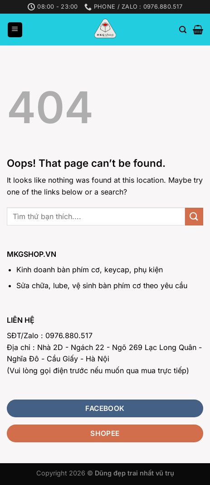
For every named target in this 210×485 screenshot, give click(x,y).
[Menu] (15, 29)
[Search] (182, 30)
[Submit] (194, 216)
